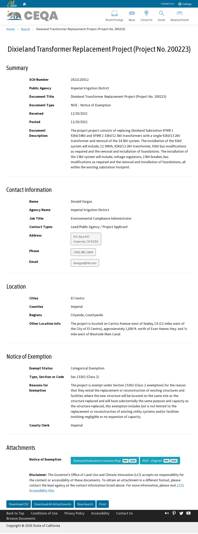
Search (161, 15)
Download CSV (18, 505)
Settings (184, 4)
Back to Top (15, 514)
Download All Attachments (52, 505)
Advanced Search (180, 15)
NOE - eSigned (159, 461)
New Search (85, 505)
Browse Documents (20, 519)
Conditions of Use (44, 514)
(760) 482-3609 (83, 253)
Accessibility (100, 514)
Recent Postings (114, 15)
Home (10, 30)
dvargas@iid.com (84, 264)
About (132, 15)
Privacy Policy (74, 514)
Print (102, 505)
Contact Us (167, 3)
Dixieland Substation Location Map (104, 461)
